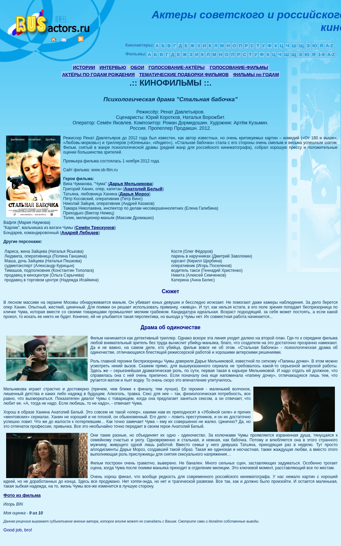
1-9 (321, 54)
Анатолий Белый (143, 188)
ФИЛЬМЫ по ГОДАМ (256, 74)
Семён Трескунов (94, 227)
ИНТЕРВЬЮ (113, 67)
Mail (64, 40)
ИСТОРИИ (84, 67)
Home (53, 39)
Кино (49, 21)
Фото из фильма (22, 495)
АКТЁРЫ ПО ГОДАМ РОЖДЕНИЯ (98, 74)
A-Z (329, 45)
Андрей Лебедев (79, 232)
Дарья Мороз (134, 193)
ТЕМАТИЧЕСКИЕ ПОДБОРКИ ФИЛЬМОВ (184, 74)
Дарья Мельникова (130, 183)
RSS (81, 39)
